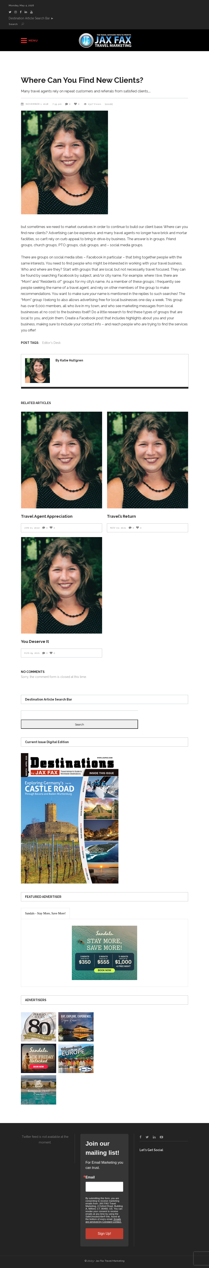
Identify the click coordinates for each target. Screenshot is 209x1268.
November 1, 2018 (37, 104)
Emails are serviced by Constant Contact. (104, 1220)
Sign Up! (104, 1233)
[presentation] (45, 913)
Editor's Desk (51, 342)
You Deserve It (35, 641)
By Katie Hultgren (69, 360)
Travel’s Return (121, 516)
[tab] (45, 913)
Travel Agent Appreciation (46, 516)
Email (90, 1177)
